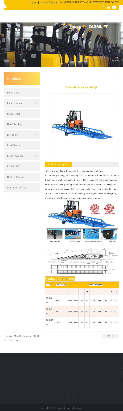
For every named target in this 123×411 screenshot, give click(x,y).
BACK (110, 336)
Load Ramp (22, 136)
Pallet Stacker (22, 94)
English (33, 2)
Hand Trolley (14, 115)
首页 (89, 75)
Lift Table (22, 126)
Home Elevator (15, 168)
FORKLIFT (13, 157)
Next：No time (11, 340)
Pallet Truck (22, 83)
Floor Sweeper (22, 147)
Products (97, 75)
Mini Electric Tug (16, 178)
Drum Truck (13, 104)
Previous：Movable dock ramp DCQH (21, 336)
